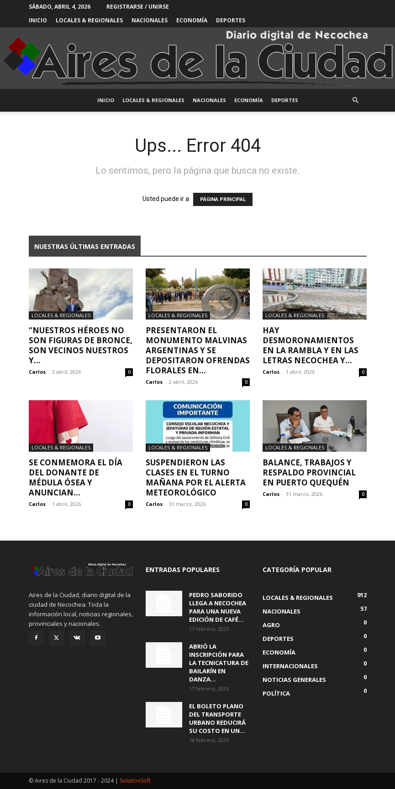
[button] (356, 100)
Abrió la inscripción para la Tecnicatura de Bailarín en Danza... (218, 662)
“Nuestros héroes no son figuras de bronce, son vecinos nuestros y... (80, 345)
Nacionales (150, 20)
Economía (191, 20)
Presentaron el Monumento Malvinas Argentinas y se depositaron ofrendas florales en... (198, 350)
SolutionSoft (135, 780)
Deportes (230, 20)
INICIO (38, 20)
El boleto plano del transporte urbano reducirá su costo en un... (217, 718)
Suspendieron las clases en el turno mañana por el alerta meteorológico (196, 477)
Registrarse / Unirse (137, 6)
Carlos (37, 371)
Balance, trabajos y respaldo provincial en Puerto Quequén (309, 472)
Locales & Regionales (89, 20)
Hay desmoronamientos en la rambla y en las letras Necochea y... (310, 345)
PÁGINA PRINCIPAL (223, 199)
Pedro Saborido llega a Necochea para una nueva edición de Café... (217, 607)
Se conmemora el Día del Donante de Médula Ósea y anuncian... (75, 477)
